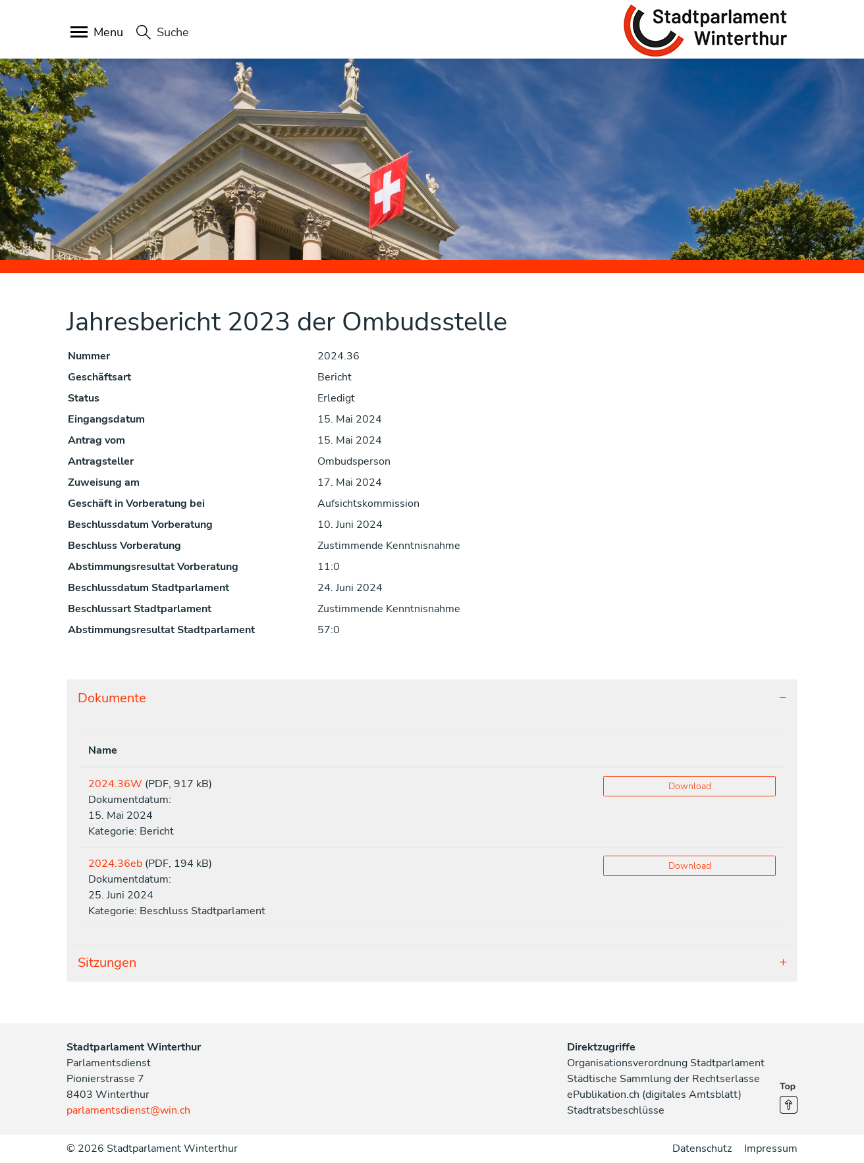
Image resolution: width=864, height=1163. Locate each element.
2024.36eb (115, 863)
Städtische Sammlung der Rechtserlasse (663, 1079)
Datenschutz (702, 1148)
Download (689, 786)
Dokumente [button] (112, 698)
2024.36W (115, 784)
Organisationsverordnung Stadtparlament (666, 1063)
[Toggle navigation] (98, 33)
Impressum (770, 1148)
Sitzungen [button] (107, 962)
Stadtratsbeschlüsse (615, 1110)
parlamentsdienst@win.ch (128, 1110)
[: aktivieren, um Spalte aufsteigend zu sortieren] (689, 750)
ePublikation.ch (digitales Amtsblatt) (654, 1094)
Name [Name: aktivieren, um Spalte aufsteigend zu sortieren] (102, 750)
